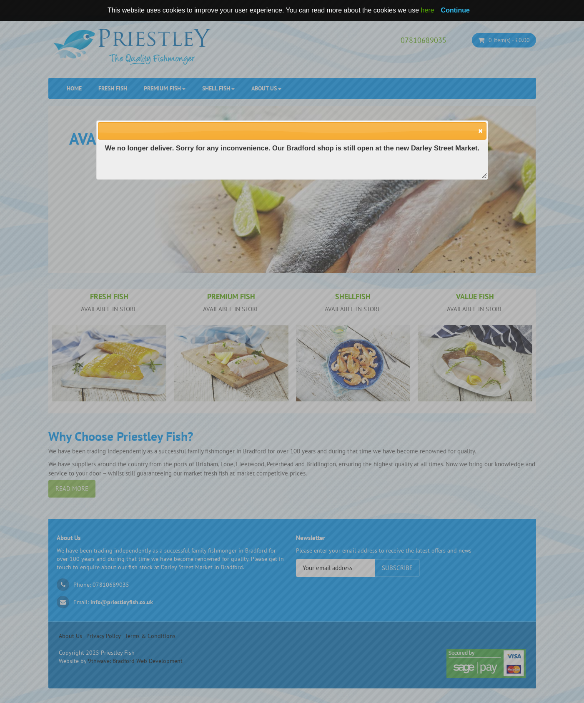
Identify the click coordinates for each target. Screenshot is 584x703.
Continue (455, 10)
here (427, 10)
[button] (480, 130)
